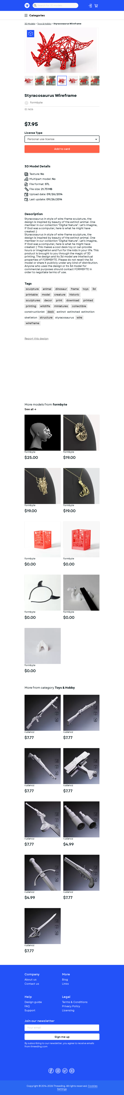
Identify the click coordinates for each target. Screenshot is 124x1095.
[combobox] (62, 139)
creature (59, 294)
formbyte (36, 102)
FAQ (27, 1006)
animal (47, 289)
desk (50, 312)
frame (75, 289)
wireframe (32, 323)
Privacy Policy (71, 1006)
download (72, 300)
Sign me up (62, 1037)
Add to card (62, 149)
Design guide (33, 1002)
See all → (30, 409)
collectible (79, 306)
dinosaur (61, 289)
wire (79, 317)
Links (65, 984)
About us (30, 979)
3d (94, 289)
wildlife (45, 306)
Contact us (32, 984)
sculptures (33, 300)
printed (88, 300)
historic (74, 294)
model (46, 294)
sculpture (32, 289)
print (59, 300)
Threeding (27, 5)
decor (48, 300)
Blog (65, 979)
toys (85, 289)
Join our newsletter (40, 1021)
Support (30, 1010)
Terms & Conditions (75, 1002)
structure (46, 317)
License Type (33, 133)
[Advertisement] (62, 370)
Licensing (68, 1010)
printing (31, 306)
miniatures (61, 306)
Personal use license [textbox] (40, 139)
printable (32, 294)
